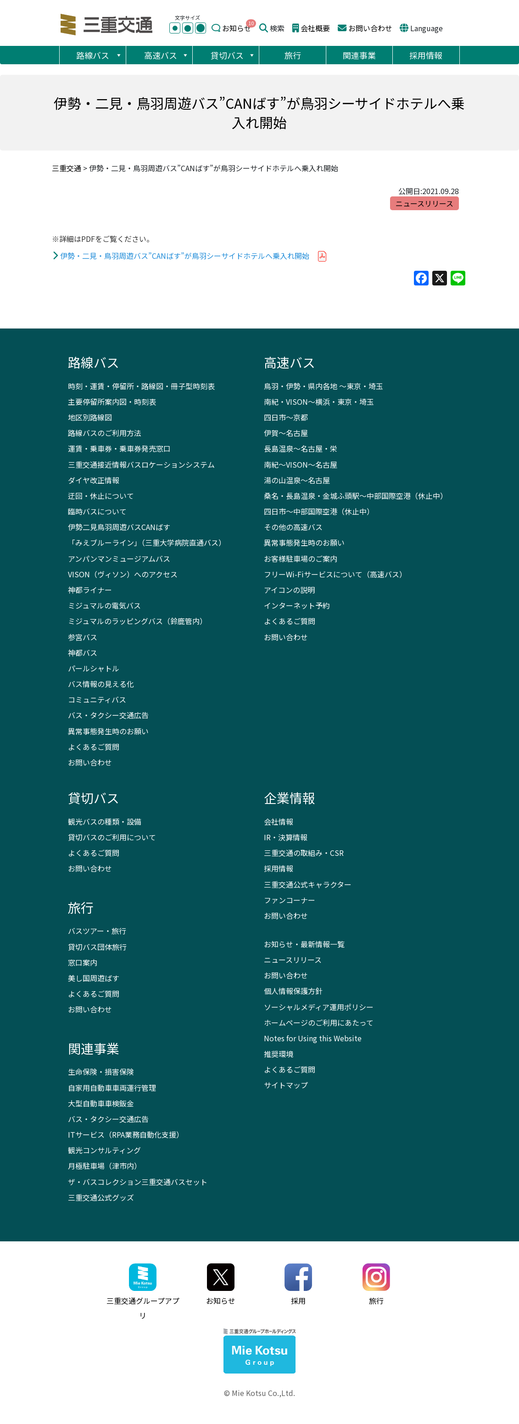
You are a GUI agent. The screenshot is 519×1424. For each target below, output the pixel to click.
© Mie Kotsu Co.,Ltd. (259, 1392)
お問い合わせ (370, 28)
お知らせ (236, 28)
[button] (118, 55)
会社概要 (315, 28)
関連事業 (359, 55)
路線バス (99, 55)
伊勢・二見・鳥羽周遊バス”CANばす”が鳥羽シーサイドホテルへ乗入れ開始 (184, 255)
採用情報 (425, 55)
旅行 (293, 55)
